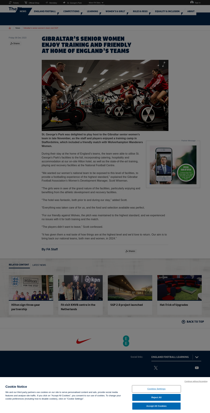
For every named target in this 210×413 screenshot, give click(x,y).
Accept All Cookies (156, 407)
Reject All (156, 398)
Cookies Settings (156, 390)
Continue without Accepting (195, 382)
